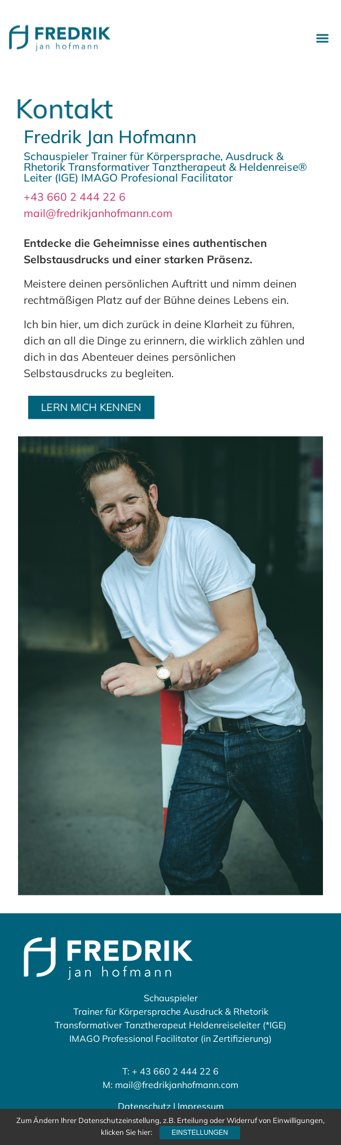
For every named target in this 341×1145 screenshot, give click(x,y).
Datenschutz (144, 1106)
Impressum (201, 1106)
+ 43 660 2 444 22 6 (175, 1071)
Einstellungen (199, 1133)
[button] (322, 35)
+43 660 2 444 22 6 (75, 197)
